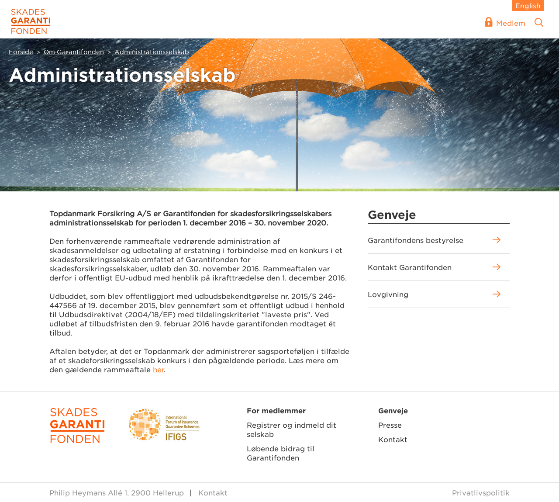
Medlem (510, 22)
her (158, 369)
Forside (21, 51)
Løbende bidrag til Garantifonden (280, 453)
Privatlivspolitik (481, 492)
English (528, 5)
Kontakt (392, 439)
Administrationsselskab (151, 51)
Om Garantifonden (74, 51)
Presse (390, 424)
